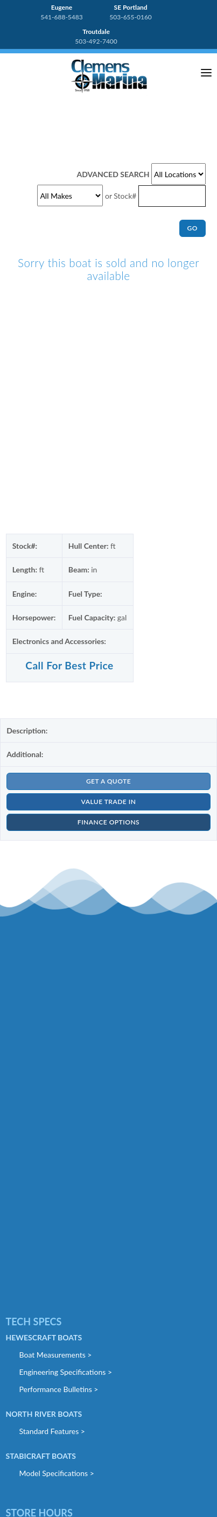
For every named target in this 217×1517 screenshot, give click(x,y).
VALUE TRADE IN (108, 802)
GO (192, 228)
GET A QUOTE (108, 781)
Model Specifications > (56, 1473)
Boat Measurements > (55, 1354)
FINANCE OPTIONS (108, 822)
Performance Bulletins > (59, 1389)
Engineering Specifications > (66, 1371)
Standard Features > (52, 1431)
